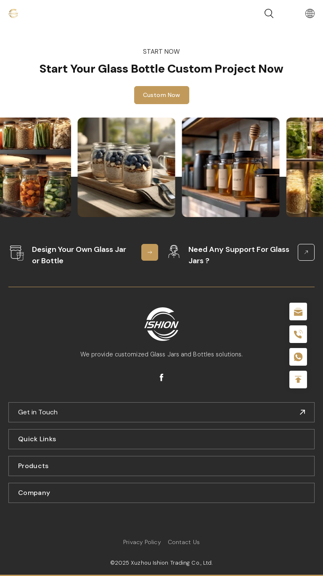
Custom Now (161, 95)
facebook (161, 377)
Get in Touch (38, 412)
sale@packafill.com (298, 311)
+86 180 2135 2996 (298, 334)
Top (298, 379)
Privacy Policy (142, 542)
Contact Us (184, 542)
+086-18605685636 (298, 357)
